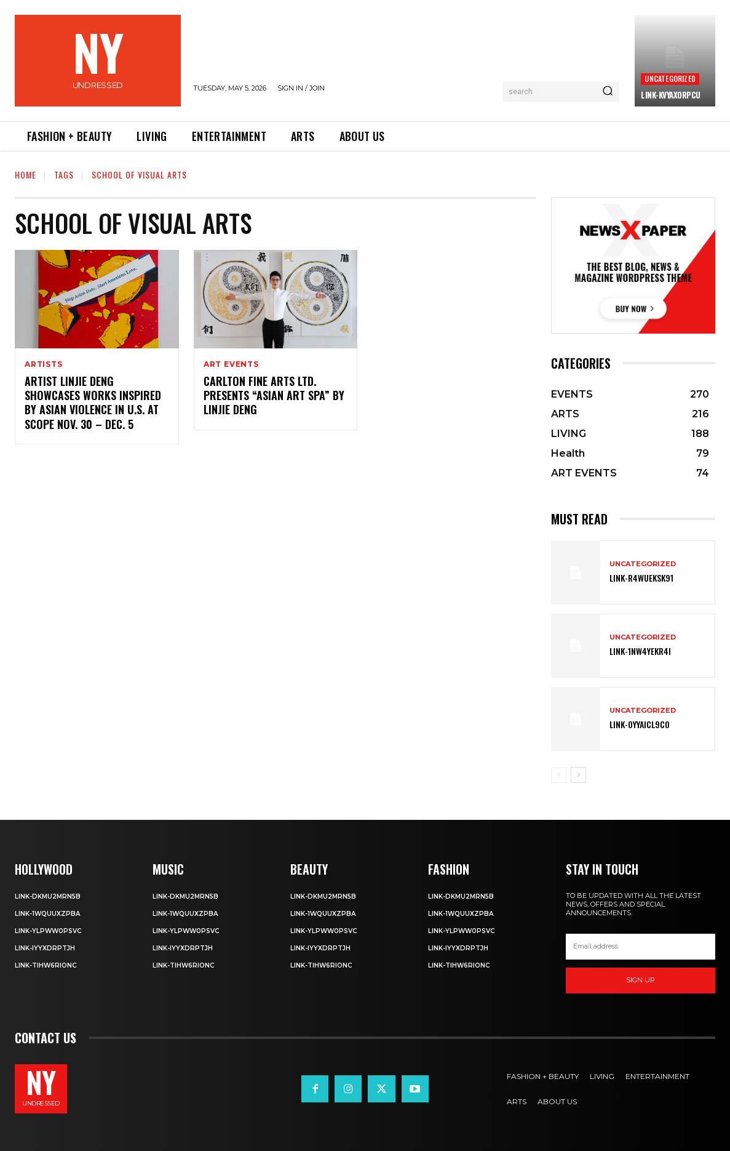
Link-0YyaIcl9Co (639, 724)
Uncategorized (670, 78)
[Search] (607, 92)
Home (25, 174)
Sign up (640, 980)
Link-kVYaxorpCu (670, 95)
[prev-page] (558, 775)
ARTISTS (44, 364)
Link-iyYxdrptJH (45, 948)
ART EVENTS (231, 364)
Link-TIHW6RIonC (45, 965)
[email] (640, 947)
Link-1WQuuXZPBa (47, 914)
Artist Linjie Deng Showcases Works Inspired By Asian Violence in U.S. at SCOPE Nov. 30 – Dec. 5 (93, 402)
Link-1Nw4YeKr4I (640, 650)
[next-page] (578, 775)
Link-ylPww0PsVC (48, 931)
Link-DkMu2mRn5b (48, 896)
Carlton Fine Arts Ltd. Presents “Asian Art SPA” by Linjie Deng (274, 395)
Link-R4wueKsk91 (641, 577)
